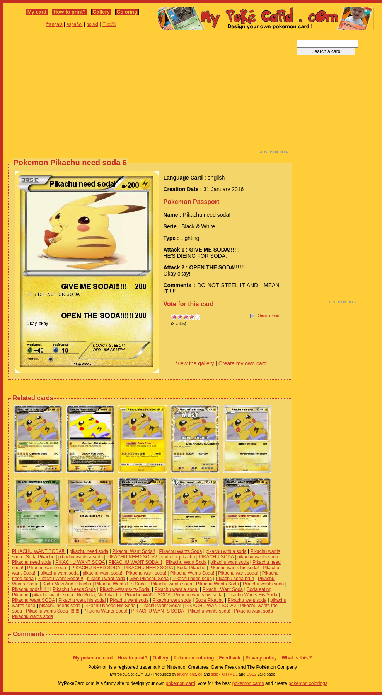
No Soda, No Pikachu (99, 594)
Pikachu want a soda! (176, 589)
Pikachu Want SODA (33, 600)
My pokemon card (93, 658)
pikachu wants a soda (80, 557)
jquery (182, 674)
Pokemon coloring (194, 658)
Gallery (101, 12)
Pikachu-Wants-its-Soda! (125, 589)
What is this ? (297, 658)
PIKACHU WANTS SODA (157, 611)
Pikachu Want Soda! (160, 605)
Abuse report (268, 316)
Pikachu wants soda (171, 584)
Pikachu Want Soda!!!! (60, 578)
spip (214, 674)
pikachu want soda (229, 562)
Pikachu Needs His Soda (110, 605)
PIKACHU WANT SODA (80, 562)
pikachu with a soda (226, 551)
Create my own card (242, 363)
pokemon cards (248, 683)
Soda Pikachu (40, 557)
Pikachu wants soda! (209, 611)
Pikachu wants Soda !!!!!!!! (53, 611)
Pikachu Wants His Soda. (121, 584)
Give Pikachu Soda (149, 578)
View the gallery (195, 363)
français (54, 24)
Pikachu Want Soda (186, 562)
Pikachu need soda (31, 562)
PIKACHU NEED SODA (95, 567)
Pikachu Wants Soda (180, 551)
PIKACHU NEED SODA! (132, 557)
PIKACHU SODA (216, 557)
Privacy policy (261, 658)
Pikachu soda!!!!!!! (30, 589)
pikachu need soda (88, 551)
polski (92, 24)
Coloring (127, 12)
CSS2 (251, 674)
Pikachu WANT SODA (147, 594)
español (75, 24)
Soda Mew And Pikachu (66, 584)
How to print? (69, 12)
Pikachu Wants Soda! (192, 573)
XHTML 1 (230, 674)
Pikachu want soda (129, 600)
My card (36, 12)
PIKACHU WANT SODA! (210, 605)
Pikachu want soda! (47, 567)
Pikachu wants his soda (198, 594)
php (192, 674)
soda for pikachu (178, 557)
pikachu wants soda (257, 557)
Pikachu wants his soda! (234, 567)
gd (200, 674)
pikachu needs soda (60, 605)
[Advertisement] (120, 94)
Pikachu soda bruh (235, 578)
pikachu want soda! (102, 573)
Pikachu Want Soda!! (133, 551)
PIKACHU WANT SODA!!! (39, 551)
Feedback (229, 658)
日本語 (109, 24)
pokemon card (180, 683)
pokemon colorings (307, 683)
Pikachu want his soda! (82, 600)
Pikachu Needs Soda (74, 589)
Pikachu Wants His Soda (252, 594)
